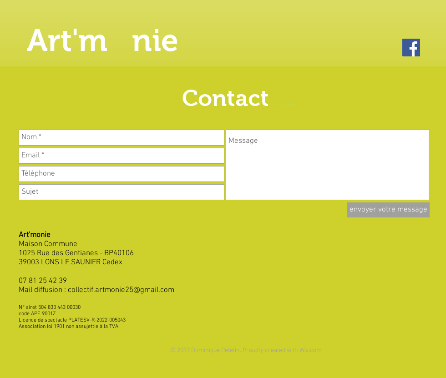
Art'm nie (102, 40)
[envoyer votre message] (388, 209)
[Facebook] (411, 47)
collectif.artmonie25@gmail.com (121, 290)
